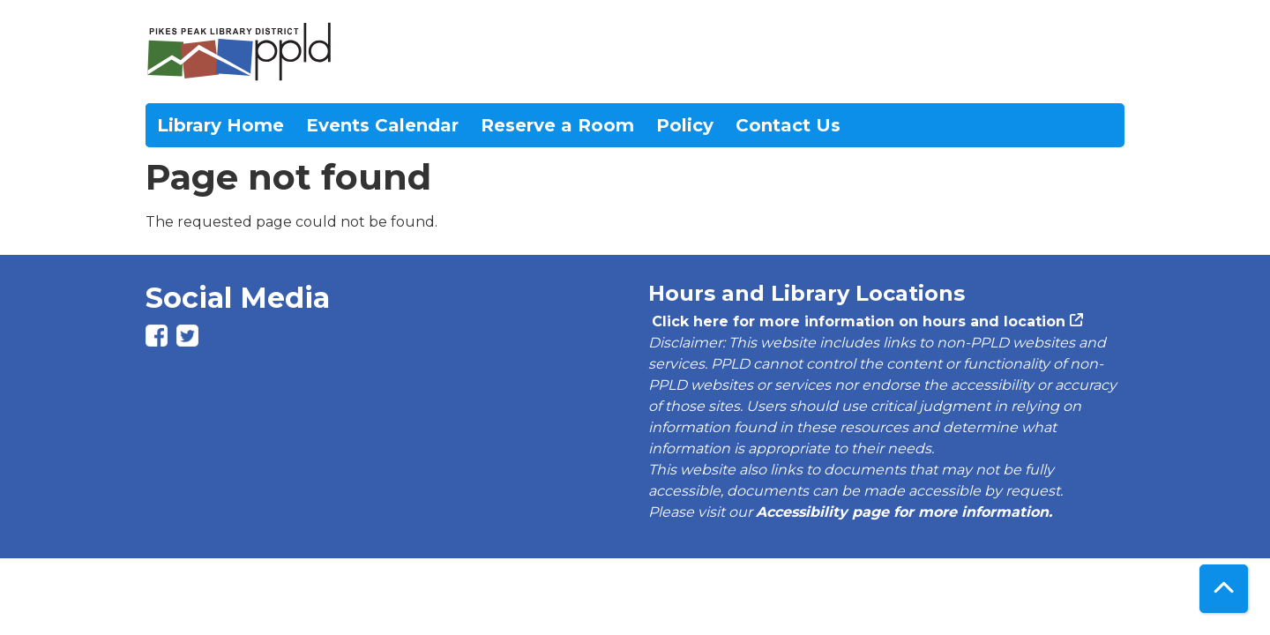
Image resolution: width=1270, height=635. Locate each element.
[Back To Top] (1223, 588)
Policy (684, 125)
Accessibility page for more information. (904, 512)
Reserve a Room (557, 125)
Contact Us (788, 125)
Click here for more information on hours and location (856, 321)
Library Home (220, 125)
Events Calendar (382, 125)
